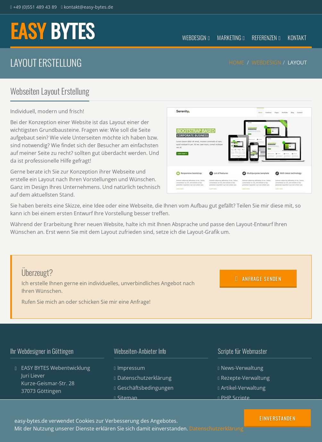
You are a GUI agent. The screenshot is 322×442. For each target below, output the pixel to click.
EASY (52, 30)
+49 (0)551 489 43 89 (35, 7)
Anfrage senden (258, 279)
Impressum (131, 367)
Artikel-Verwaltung (243, 387)
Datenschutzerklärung (144, 377)
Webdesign (196, 37)
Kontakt (297, 37)
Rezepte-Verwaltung (245, 377)
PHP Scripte (235, 397)
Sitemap (127, 397)
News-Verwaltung (242, 367)
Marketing (231, 37)
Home (236, 62)
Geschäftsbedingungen (145, 387)
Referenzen (266, 37)
